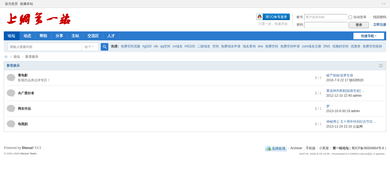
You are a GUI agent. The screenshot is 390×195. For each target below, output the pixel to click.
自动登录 (357, 17)
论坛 (11, 36)
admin (357, 96)
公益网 (358, 126)
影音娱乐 (13, 65)
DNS (326, 46)
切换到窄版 (383, 3)
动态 (27, 36)
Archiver (296, 148)
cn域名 (178, 46)
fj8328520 (356, 80)
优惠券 (355, 46)
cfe (156, 46)
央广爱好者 (26, 93)
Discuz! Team (28, 153)
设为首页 (11, 4)
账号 (300, 17)
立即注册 (379, 25)
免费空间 (271, 46)
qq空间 (165, 46)
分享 (59, 36)
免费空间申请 (290, 46)
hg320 (146, 46)
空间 (215, 46)
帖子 (88, 47)
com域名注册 (311, 46)
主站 (75, 36)
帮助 (43, 36)
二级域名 (203, 46)
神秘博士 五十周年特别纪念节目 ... (351, 121)
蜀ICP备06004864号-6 (368, 148)
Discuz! (28, 148)
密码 (300, 25)
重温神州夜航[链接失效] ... (345, 91)
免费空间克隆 (130, 46)
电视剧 (23, 124)
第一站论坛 (6, 57)
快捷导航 (367, 36)
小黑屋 (324, 148)
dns (260, 46)
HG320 (190, 46)
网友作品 (24, 108)
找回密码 (379, 17)
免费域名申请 (230, 46)
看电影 (23, 75)
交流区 (93, 36)
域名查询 (249, 46)
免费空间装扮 (372, 46)
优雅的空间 (340, 46)
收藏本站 (26, 4)
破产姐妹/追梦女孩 (339, 75)
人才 (111, 36)
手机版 (311, 148)
